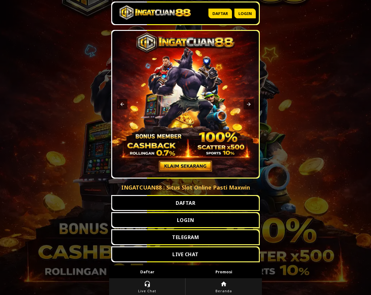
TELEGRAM (185, 237)
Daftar (220, 13)
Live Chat (147, 287)
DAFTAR (185, 203)
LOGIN (185, 220)
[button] (122, 104)
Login (245, 13)
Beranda (224, 287)
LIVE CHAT (185, 254)
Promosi (223, 272)
